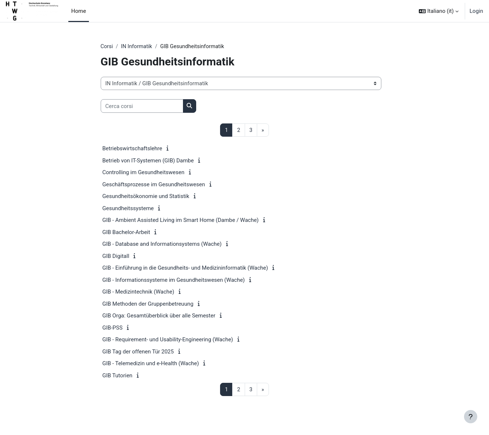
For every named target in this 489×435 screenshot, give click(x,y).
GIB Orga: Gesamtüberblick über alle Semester (159, 316)
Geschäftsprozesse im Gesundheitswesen (154, 184)
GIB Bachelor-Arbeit (126, 232)
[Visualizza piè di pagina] (470, 416)
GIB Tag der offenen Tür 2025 (138, 352)
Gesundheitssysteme (128, 208)
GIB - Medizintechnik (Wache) (139, 292)
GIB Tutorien (118, 376)
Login (476, 11)
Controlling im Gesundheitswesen (144, 172)
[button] (438, 11)
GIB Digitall (116, 256)
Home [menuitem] (78, 11)
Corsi (107, 46)
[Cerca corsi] (142, 106)
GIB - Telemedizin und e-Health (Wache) (151, 363)
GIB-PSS (113, 328)
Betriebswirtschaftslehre (132, 148)
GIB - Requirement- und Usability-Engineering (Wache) (168, 340)
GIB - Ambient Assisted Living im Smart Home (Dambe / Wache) (181, 220)
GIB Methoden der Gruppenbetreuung (148, 304)
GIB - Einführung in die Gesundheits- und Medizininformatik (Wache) (185, 268)
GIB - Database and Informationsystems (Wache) (162, 244)
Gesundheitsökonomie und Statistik (146, 196)
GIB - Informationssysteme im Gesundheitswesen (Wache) (174, 280)
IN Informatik (138, 46)
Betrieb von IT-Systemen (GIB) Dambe (148, 161)
